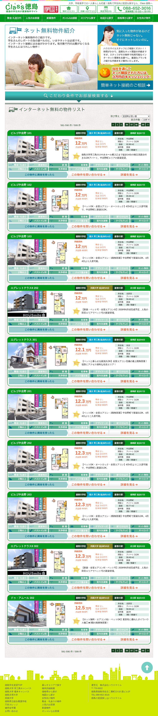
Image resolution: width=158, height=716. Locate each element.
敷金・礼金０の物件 (51, 701)
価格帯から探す (49, 691)
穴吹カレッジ (11, 704)
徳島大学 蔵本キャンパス (17, 691)
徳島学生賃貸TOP (13, 685)
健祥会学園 (10, 708)
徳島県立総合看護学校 (16, 701)
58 (136, 125)
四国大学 (9, 698)
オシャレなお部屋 (50, 711)
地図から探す (48, 695)
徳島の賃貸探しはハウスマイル (106, 698)
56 (127, 125)
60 (143, 125)
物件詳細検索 (48, 688)
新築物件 (46, 708)
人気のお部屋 (48, 704)
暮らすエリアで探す (51, 685)
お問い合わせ (11, 711)
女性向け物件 (48, 698)
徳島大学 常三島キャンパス (18, 688)
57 (132, 125)
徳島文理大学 (11, 695)
